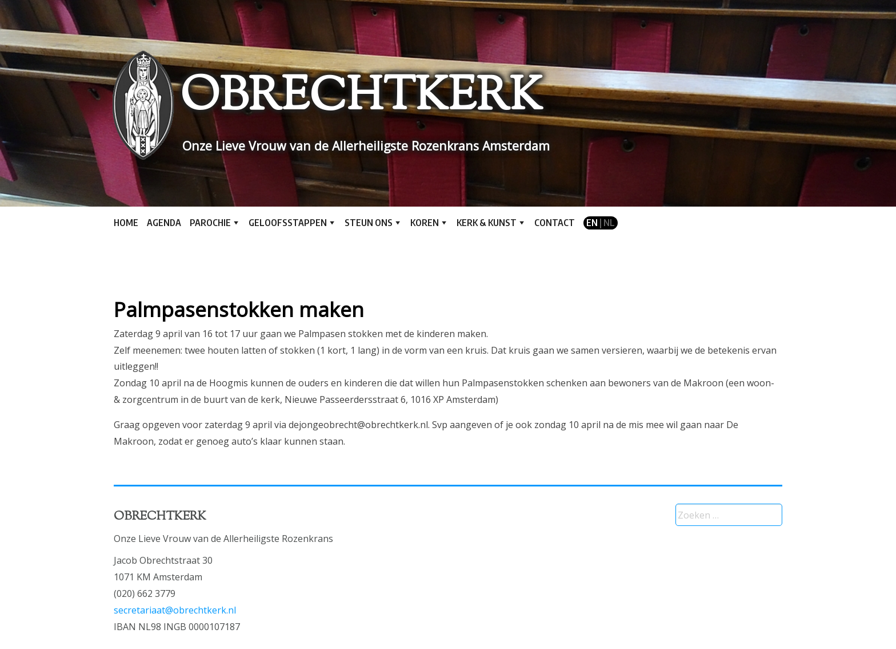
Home (126, 222)
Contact (554, 222)
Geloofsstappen (288, 222)
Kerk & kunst (487, 222)
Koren (424, 222)
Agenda (164, 222)
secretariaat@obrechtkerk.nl (175, 610)
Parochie (210, 222)
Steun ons (369, 222)
